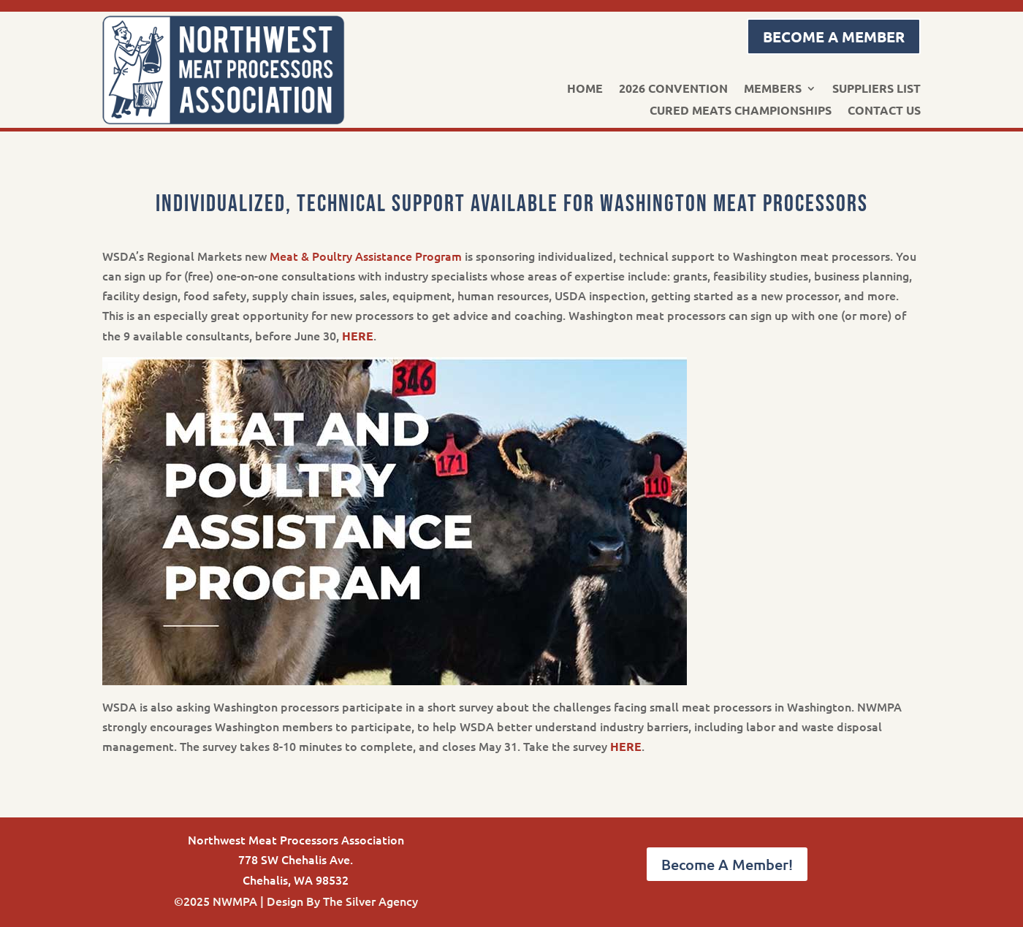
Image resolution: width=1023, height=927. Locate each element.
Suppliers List (876, 89)
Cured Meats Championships (741, 111)
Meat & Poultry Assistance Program (366, 256)
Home (585, 89)
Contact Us (884, 111)
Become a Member (834, 36)
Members (773, 89)
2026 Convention (673, 89)
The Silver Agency (370, 901)
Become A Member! (727, 864)
